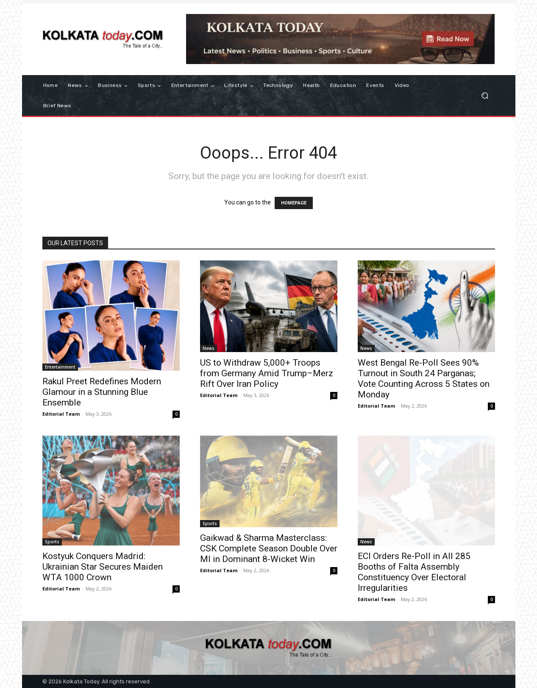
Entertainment (60, 367)
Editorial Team (61, 414)
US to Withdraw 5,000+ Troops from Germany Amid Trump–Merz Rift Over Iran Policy (266, 373)
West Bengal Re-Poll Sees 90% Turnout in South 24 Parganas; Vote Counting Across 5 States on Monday (424, 379)
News (208, 348)
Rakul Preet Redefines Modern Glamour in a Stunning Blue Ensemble (101, 392)
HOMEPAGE (293, 203)
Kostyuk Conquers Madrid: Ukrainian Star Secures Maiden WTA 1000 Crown (102, 566)
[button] (485, 96)
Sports (52, 542)
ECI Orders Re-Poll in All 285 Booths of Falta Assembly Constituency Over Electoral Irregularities (414, 572)
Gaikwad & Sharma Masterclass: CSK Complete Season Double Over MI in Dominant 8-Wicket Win (268, 548)
